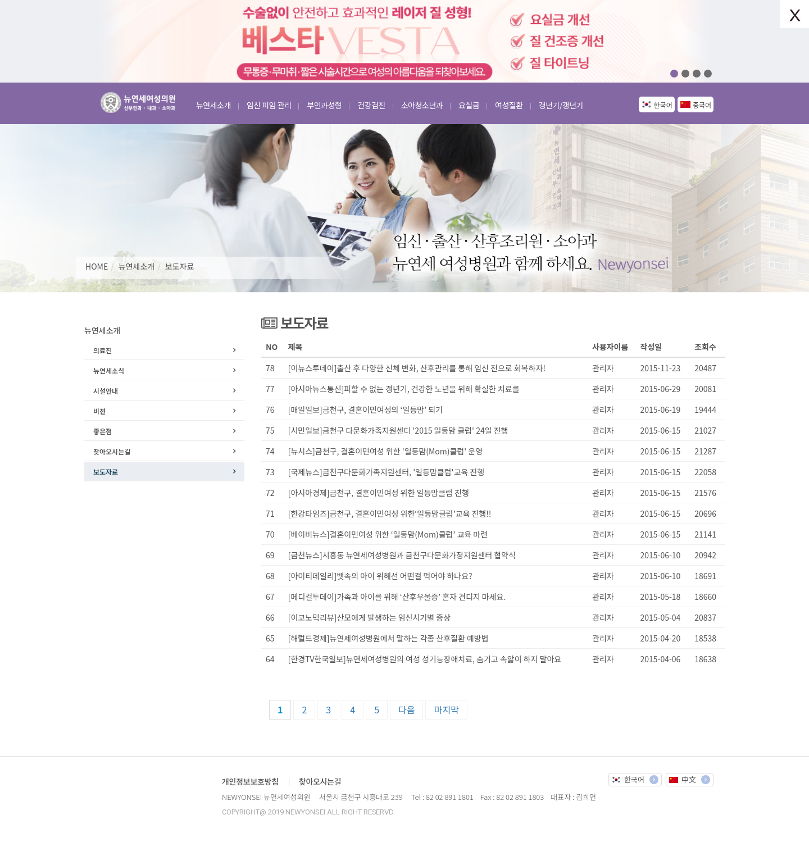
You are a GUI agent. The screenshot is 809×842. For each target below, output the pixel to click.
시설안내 (105, 390)
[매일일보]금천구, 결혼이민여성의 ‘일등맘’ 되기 (365, 409)
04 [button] (708, 74)
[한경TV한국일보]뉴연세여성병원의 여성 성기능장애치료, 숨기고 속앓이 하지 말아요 (425, 659)
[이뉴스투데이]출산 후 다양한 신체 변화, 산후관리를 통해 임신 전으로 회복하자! (417, 368)
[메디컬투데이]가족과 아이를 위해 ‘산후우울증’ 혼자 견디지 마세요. (397, 596)
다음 (406, 709)
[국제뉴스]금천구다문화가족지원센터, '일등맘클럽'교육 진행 (386, 471)
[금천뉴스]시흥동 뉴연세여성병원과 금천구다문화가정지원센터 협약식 (402, 555)
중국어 (702, 105)
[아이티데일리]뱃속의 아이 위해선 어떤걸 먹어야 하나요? (380, 575)
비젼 (99, 411)
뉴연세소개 (136, 266)
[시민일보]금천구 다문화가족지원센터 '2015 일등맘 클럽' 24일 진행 (398, 430)
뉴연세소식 (108, 370)
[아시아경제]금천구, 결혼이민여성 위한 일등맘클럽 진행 (379, 492)
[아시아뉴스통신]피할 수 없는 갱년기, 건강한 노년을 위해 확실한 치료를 (404, 388)
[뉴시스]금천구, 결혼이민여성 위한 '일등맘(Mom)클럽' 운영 (385, 451)
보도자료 (179, 266)
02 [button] (685, 74)
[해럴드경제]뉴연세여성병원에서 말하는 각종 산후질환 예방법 (388, 638)
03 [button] (697, 74)
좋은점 (102, 431)
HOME (96, 266)
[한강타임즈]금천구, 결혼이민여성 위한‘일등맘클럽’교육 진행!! (390, 513)
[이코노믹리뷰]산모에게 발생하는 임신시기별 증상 (369, 617)
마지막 (446, 709)
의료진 (102, 350)
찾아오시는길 (111, 451)
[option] (404, 41)
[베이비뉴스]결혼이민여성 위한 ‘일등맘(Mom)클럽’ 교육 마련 (388, 534)
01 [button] (674, 74)
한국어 (663, 105)
